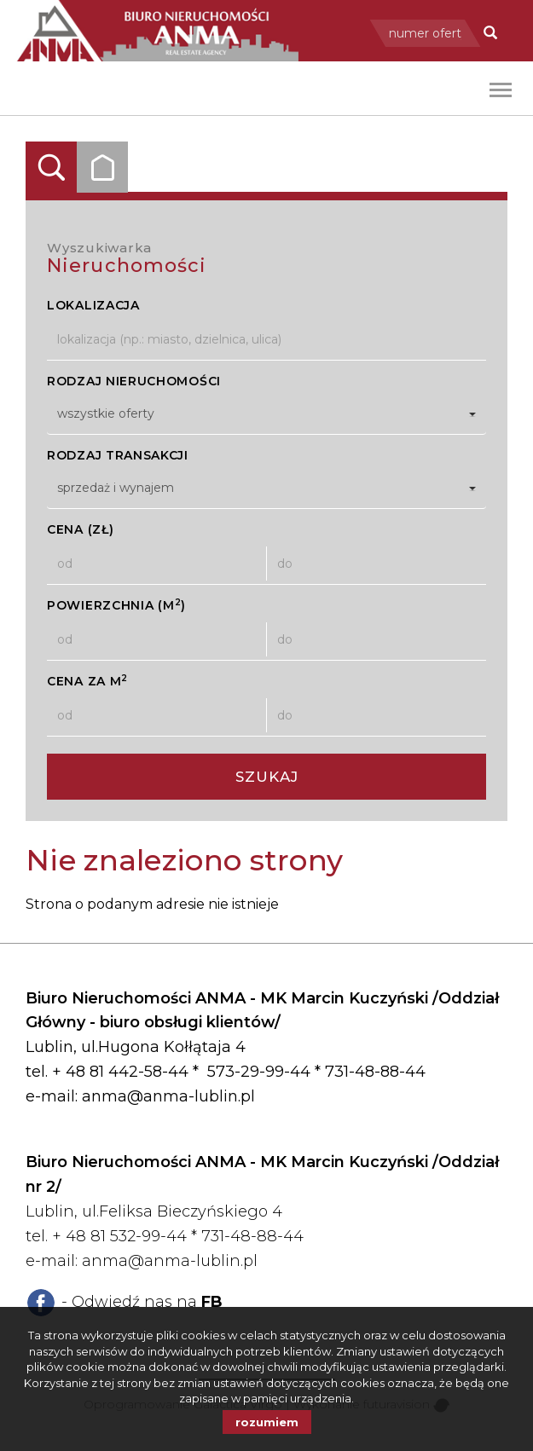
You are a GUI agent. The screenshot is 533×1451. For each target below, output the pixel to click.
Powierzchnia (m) (116, 605)
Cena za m (87, 681)
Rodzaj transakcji (117, 455)
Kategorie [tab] (102, 167)
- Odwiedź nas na (142, 1301)
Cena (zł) (80, 529)
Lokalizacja (93, 305)
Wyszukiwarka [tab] (51, 167)
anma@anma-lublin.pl (168, 1096)
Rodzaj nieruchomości (134, 381)
